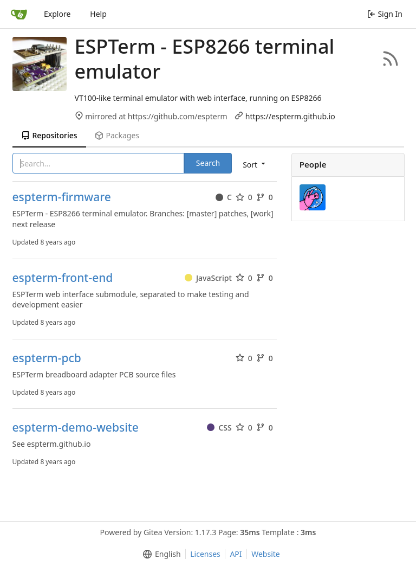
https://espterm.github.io (290, 116)
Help (98, 14)
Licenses (205, 554)
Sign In (385, 14)
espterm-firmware (61, 197)
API (236, 554)
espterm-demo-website (75, 427)
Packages (117, 135)
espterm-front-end (62, 278)
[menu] (255, 164)
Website (265, 554)
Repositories (49, 135)
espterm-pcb (46, 358)
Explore (57, 14)
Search (208, 163)
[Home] (19, 14)
